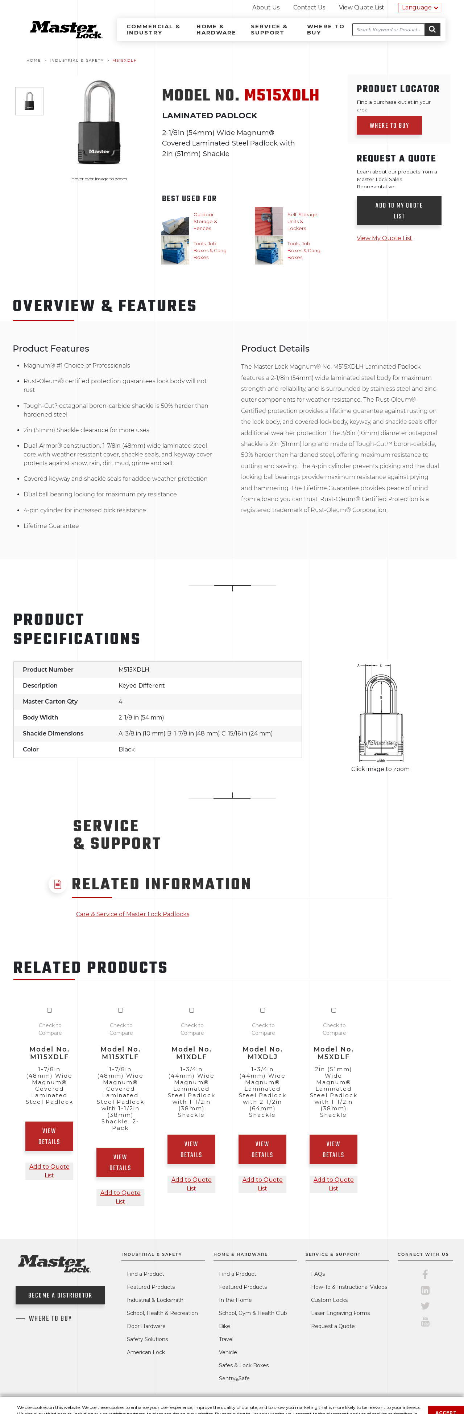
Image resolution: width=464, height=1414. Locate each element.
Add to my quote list (399, 211)
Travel (226, 1339)
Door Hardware (146, 1326)
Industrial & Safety (151, 1254)
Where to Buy (326, 29)
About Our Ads (350, 1404)
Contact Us (309, 7)
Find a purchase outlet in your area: (394, 105)
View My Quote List (384, 238)
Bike (224, 1326)
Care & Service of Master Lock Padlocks (132, 914)
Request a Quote (333, 1326)
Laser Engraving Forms (340, 1313)
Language (417, 7)
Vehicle (228, 1352)
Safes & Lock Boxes (244, 1365)
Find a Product (145, 1274)
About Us (265, 7)
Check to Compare (50, 1029)
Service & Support (269, 29)
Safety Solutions (147, 1339)
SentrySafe (234, 1378)
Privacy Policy (251, 1404)
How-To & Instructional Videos (349, 1287)
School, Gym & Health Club (253, 1313)
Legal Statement (300, 1404)
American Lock (146, 1352)
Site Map (389, 1404)
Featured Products (151, 1287)
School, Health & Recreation (162, 1313)
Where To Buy (50, 1318)
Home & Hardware (216, 29)
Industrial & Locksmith (155, 1300)
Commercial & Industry (154, 29)
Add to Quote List (49, 1171)
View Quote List (361, 7)
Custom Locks (329, 1300)
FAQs (318, 1274)
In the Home (235, 1300)
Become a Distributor (60, 1296)
